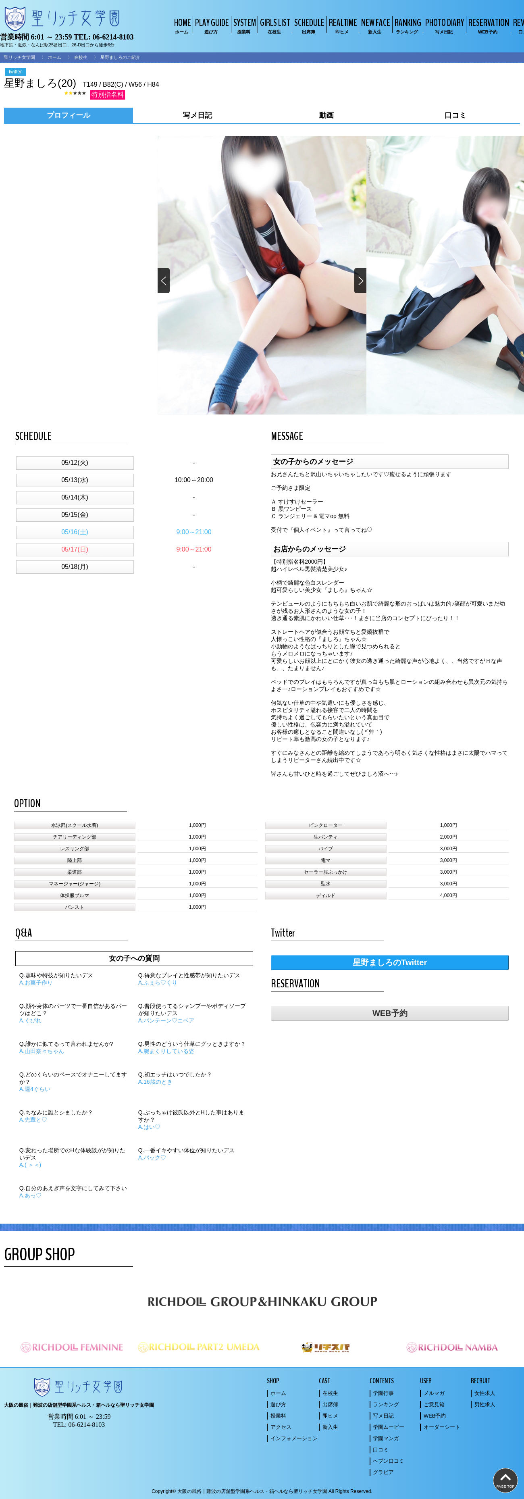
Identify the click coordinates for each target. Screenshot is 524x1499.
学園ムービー (388, 1427)
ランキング (386, 1404)
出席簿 (330, 1404)
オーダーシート (442, 1427)
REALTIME (342, 25)
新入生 (330, 1427)
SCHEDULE (308, 25)
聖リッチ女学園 (19, 57)
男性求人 (484, 1404)
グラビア (383, 1472)
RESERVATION (487, 25)
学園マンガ (386, 1438)
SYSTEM (243, 25)
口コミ (381, 1450)
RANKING (407, 25)
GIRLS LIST (274, 25)
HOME (181, 25)
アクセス (280, 1427)
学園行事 (383, 1393)
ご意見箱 (434, 1404)
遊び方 (278, 1404)
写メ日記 (383, 1416)
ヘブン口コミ (388, 1461)
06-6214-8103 (112, 37)
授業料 (278, 1416)
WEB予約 (390, 1013)
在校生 (80, 57)
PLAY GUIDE (211, 25)
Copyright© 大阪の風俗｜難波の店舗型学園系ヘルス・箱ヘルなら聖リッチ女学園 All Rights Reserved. (262, 1491)
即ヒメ (330, 1416)
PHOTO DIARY (443, 25)
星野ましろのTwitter (390, 962)
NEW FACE (374, 25)
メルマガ (434, 1393)
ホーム (54, 57)
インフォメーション (294, 1438)
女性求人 (484, 1393)
